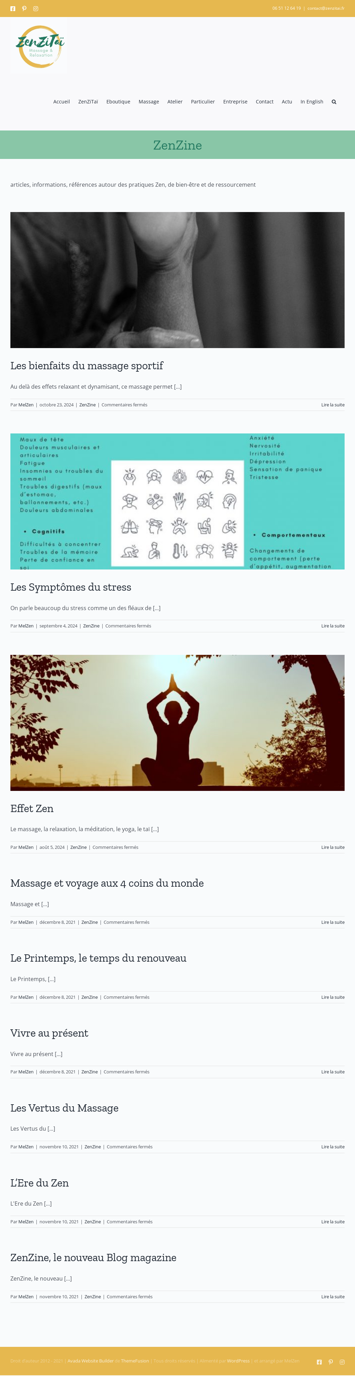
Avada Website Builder (91, 1361)
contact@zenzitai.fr (326, 8)
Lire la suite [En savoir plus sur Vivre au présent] (333, 1072)
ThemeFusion (135, 1361)
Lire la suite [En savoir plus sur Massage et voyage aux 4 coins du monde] (333, 922)
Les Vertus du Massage (64, 1107)
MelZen (26, 405)
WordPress (238, 1361)
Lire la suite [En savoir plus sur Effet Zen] (333, 847)
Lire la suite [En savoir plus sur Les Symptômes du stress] (333, 626)
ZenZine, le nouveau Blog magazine (93, 1257)
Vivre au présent (49, 1032)
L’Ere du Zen (39, 1182)
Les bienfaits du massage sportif (86, 365)
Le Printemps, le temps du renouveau (98, 957)
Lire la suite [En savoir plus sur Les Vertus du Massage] (333, 1146)
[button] (334, 102)
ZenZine (87, 405)
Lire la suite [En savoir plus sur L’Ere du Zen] (333, 1221)
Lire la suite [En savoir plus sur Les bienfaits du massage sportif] (333, 405)
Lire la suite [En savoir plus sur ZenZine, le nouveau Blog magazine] (333, 1296)
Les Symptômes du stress (70, 586)
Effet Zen (31, 808)
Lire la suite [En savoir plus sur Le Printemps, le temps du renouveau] (333, 997)
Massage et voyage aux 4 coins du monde (107, 882)
